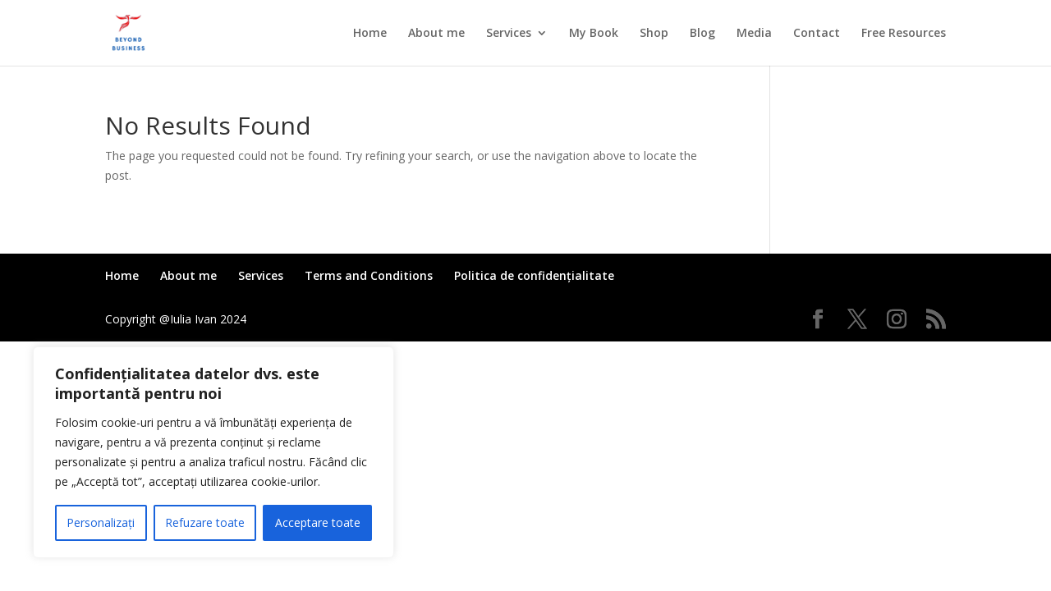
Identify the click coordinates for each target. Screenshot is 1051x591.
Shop (654, 33)
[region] (213, 452)
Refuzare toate (205, 522)
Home (370, 33)
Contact (816, 33)
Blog (702, 33)
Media (754, 33)
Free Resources (903, 33)
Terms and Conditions (369, 275)
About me (436, 33)
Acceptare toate (317, 522)
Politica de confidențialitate (534, 275)
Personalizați (101, 522)
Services (508, 33)
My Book (593, 33)
